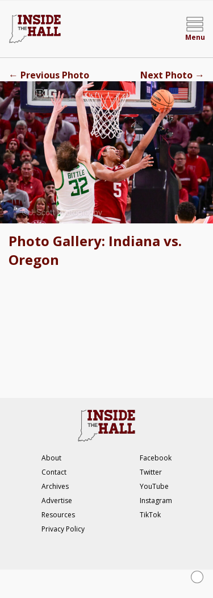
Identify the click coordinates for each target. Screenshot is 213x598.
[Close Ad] (197, 577)
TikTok (150, 515)
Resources (58, 515)
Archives (55, 486)
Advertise (56, 500)
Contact (53, 472)
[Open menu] (194, 29)
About (51, 458)
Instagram (156, 500)
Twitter (151, 472)
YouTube (154, 486)
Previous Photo (49, 75)
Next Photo (172, 75)
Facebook (156, 458)
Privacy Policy (63, 529)
